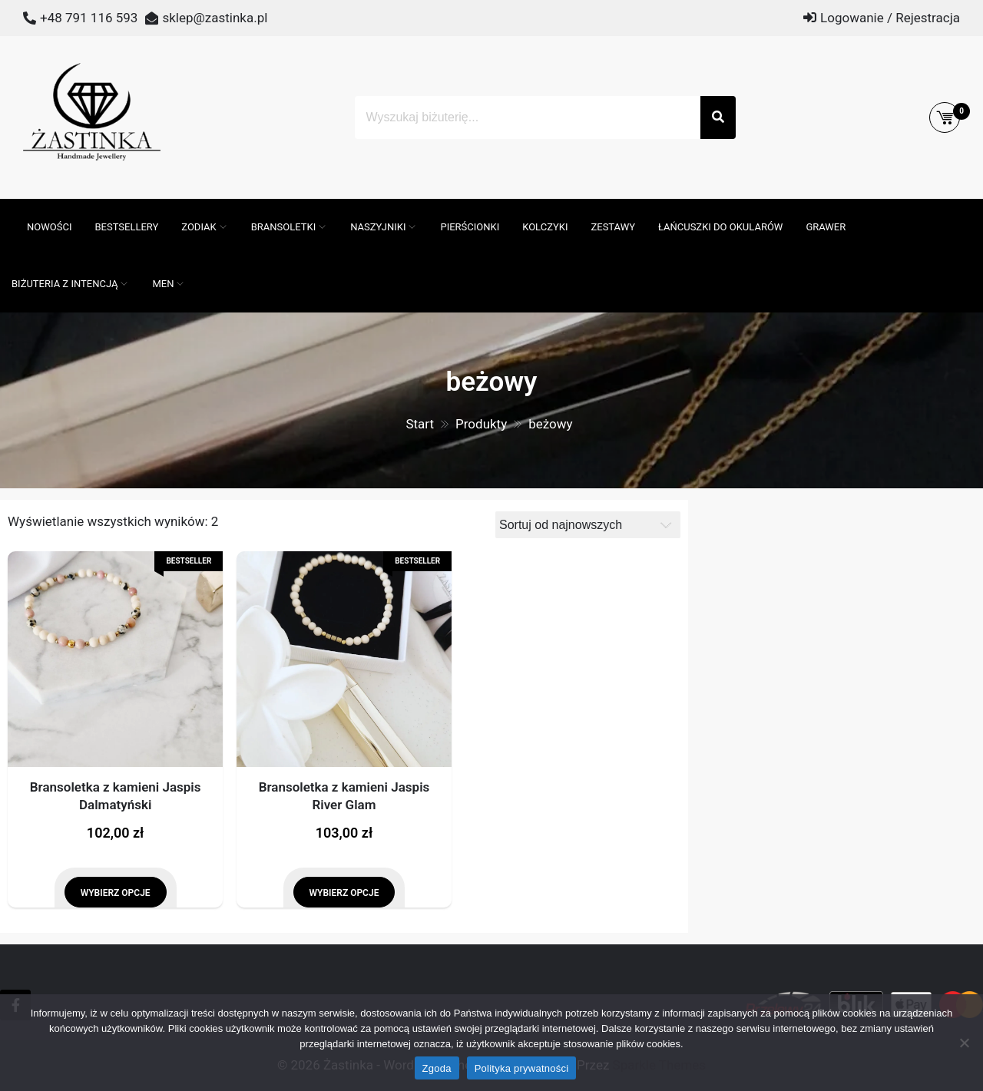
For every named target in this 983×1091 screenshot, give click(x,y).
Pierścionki (469, 227)
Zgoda (437, 1068)
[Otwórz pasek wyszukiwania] (7, 206)
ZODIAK (198, 227)
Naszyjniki (377, 227)
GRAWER (826, 227)
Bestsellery (126, 227)
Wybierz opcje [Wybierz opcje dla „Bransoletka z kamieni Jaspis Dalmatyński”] (116, 893)
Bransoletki (283, 227)
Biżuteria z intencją (64, 283)
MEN (163, 283)
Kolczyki (545, 227)
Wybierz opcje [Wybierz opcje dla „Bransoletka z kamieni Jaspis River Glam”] (344, 893)
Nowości (49, 227)
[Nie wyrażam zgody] (963, 1042)
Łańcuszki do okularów (720, 227)
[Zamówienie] (587, 524)
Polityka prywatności (522, 1068)
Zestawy (613, 227)
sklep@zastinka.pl (214, 17)
